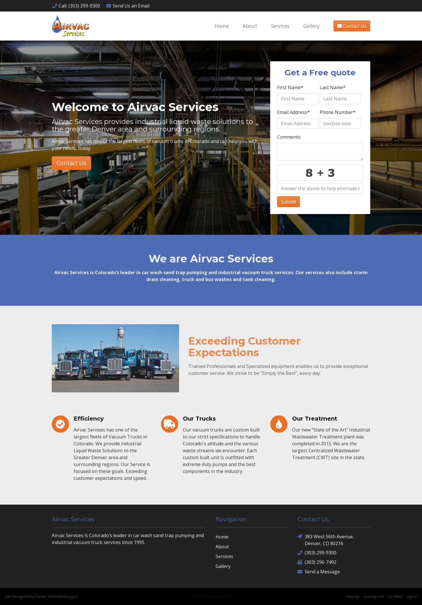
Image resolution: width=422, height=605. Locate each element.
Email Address (293, 112)
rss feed (395, 596)
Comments (288, 137)
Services (280, 25)
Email (127, 6)
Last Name (333, 87)
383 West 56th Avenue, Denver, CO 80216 (326, 540)
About (250, 25)
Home (222, 25)
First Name (290, 87)
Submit (288, 202)
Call (76, 6)
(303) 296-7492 (317, 562)
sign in (411, 596)
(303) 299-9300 (317, 552)
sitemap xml (373, 596)
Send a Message (319, 571)
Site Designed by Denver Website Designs (41, 596)
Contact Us (352, 26)
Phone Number (338, 112)
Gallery (311, 25)
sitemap (353, 596)
